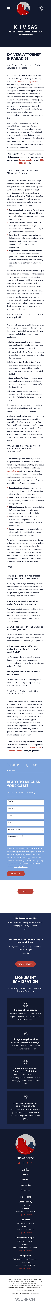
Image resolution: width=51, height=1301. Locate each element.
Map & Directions (25, 1214)
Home (25, 1174)
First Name (11, 801)
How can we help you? (15, 836)
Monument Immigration (26, 81)
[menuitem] (11, 770)
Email (9, 822)
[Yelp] (28, 1163)
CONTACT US (25, 891)
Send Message (16, 873)
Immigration (25, 1185)
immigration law (13, 471)
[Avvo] (19, 1163)
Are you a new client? (15, 829)
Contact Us (25, 1190)
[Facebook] (23, 1163)
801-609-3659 (25, 1158)
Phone (10, 815)
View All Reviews (25, 964)
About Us (25, 1180)
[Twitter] (32, 1163)
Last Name (11, 808)
